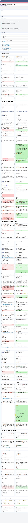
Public (6, 5)
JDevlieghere (11, 28)
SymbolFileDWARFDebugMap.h (6, 44)
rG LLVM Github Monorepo (3, 18)
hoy (7, 22)
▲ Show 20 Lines (4, 238)
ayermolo (3, 23)
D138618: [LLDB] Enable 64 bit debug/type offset (12, 29)
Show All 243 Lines (8, 304)
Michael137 (8, 28)
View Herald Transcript (13, 21)
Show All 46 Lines (7, 238)
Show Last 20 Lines (11, 238)
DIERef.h (4, 41)
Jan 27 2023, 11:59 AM (18, 21)
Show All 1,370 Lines (8, 257)
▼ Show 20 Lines (11, 257)
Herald (2, 21)
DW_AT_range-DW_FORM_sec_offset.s (7, 48)
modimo (9, 22)
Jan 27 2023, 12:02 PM (20, 28)
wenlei (11, 22)
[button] (27, 1)
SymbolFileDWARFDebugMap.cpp (6, 45)
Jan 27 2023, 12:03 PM (20, 29)
